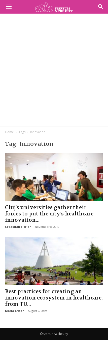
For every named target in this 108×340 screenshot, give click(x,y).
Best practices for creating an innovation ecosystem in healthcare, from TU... (54, 298)
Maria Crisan (14, 311)
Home (9, 132)
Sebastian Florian (18, 227)
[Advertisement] (54, 70)
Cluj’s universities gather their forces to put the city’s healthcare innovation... (49, 213)
